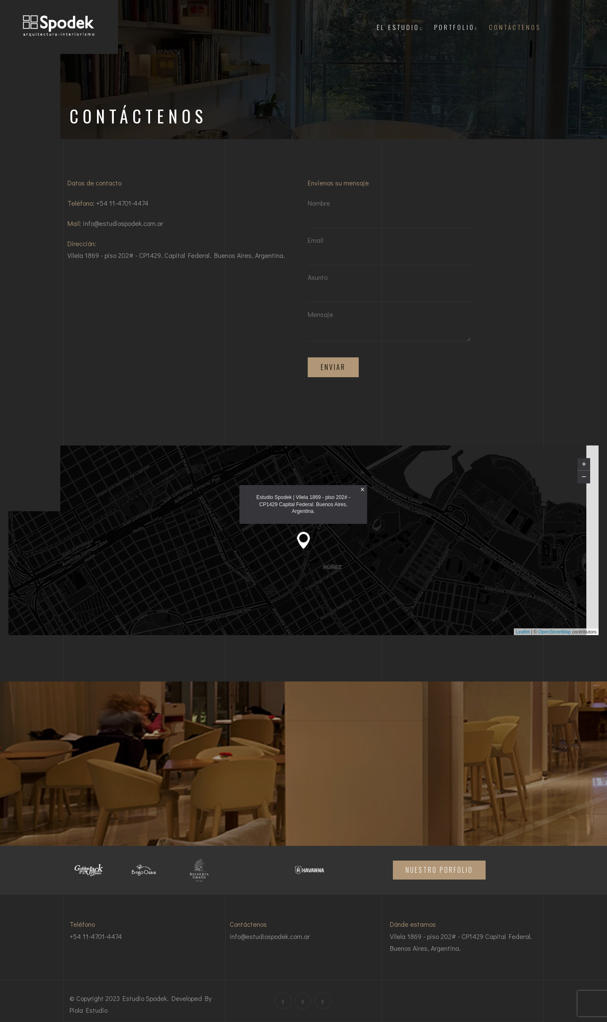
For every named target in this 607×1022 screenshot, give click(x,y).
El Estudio (400, 27)
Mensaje (389, 329)
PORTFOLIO (456, 27)
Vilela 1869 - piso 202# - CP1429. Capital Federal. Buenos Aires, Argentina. (176, 255)
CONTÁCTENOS (515, 27)
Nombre (390, 216)
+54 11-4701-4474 (122, 202)
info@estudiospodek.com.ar (123, 223)
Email (390, 253)
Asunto (390, 290)
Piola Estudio (88, 1010)
